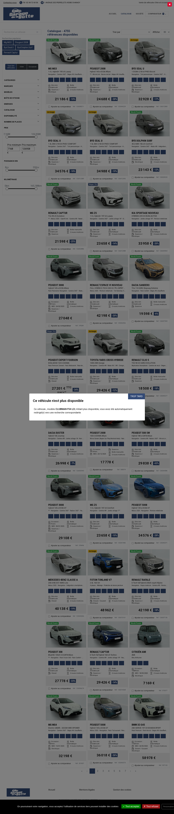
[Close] (169, 4)
